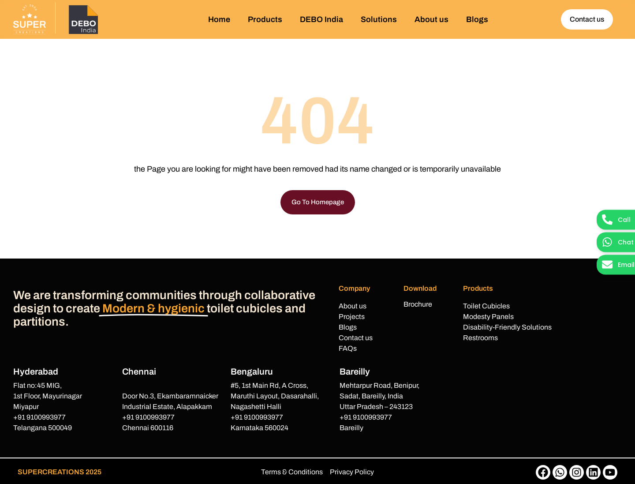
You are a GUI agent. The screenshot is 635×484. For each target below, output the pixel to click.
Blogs (477, 19)
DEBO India (321, 19)
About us (431, 19)
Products (265, 19)
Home (219, 19)
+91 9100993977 (39, 417)
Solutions (379, 19)
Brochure (417, 304)
